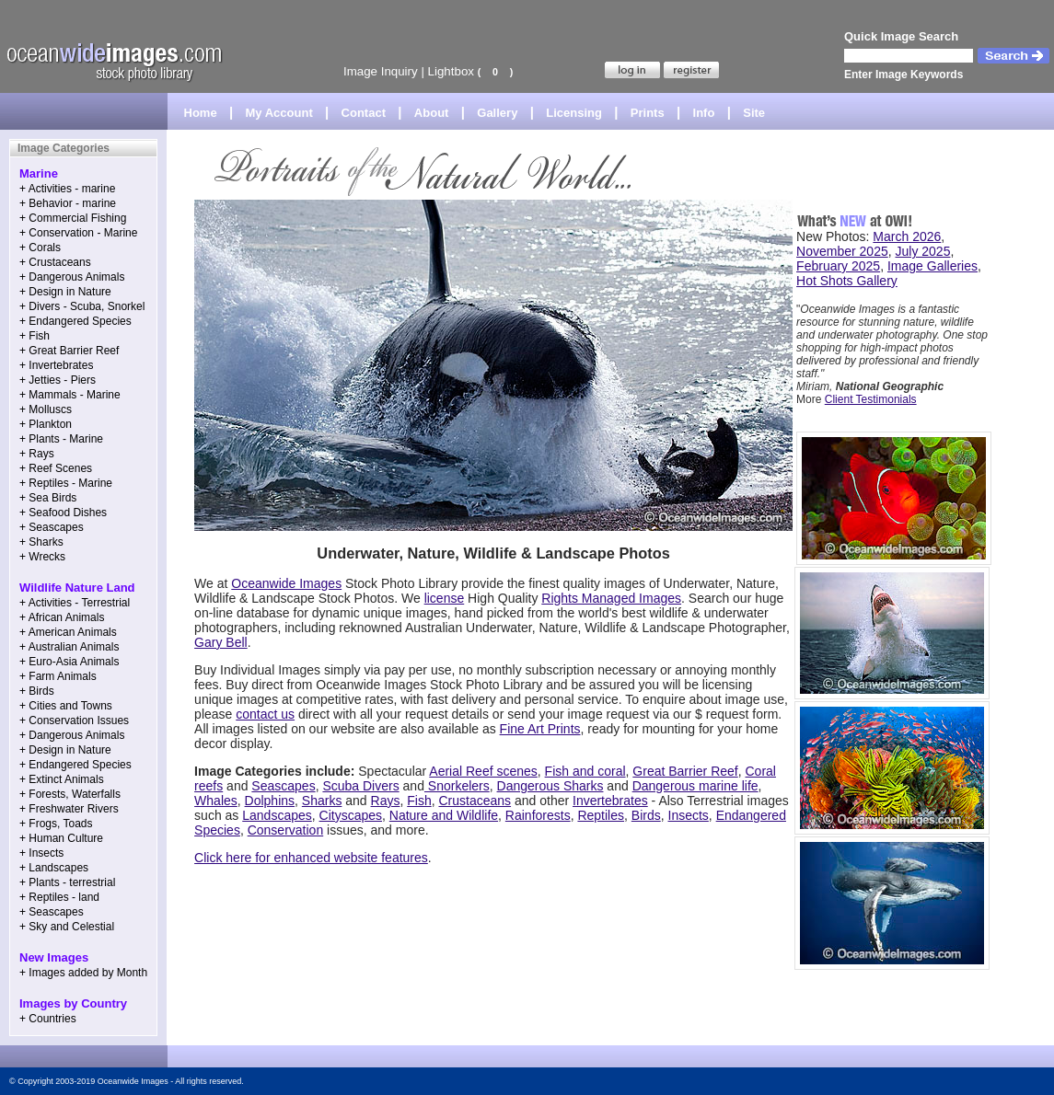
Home (200, 113)
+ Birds (36, 691)
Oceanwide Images (286, 583)
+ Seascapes (51, 527)
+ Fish (34, 335)
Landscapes (277, 815)
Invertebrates (610, 800)
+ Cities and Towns (65, 705)
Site (754, 113)
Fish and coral (585, 771)
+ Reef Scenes (55, 468)
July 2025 (923, 251)
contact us (265, 714)
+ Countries (47, 1018)
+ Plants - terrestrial (67, 882)
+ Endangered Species (75, 321)
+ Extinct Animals (61, 779)
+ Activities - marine (67, 188)
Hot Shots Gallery (847, 280)
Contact (364, 113)
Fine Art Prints (540, 728)
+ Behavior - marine (67, 203)
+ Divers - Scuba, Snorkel (82, 306)
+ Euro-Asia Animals (69, 661)
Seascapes (283, 785)
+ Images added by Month (83, 972)
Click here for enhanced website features (311, 857)
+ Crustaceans (55, 262)
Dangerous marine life (695, 785)
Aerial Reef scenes (483, 771)
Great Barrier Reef (684, 771)
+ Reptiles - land (59, 897)
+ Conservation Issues (74, 720)
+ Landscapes (53, 867)
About (431, 113)
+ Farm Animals (58, 676)
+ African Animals (61, 617)
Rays (385, 800)
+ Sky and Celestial (66, 926)
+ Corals (40, 247)
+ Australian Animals (69, 646)
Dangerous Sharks (550, 785)
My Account (279, 113)
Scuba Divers (360, 785)
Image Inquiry (380, 71)
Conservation (286, 830)
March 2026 (907, 236)
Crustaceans (474, 800)
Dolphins (270, 800)
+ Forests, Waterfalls (70, 794)
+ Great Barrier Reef (69, 350)
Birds (646, 815)
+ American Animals (68, 632)
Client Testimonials (871, 399)
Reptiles (600, 815)
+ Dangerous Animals (71, 277)
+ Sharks (41, 542)
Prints (648, 113)
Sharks (322, 800)
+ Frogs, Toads (56, 823)
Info (704, 113)
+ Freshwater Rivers (69, 808)
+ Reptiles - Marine (65, 483)
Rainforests (538, 815)
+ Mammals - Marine (70, 394)
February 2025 (838, 266)
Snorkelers (457, 785)
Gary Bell (221, 642)
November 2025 (842, 251)
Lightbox (451, 71)
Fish (419, 800)
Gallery (497, 113)
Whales (215, 800)
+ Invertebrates (56, 365)
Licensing (574, 113)
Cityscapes (350, 815)
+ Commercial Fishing (72, 218)
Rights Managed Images (611, 598)
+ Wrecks (42, 556)
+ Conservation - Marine (78, 232)
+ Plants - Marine (61, 438)
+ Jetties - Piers (57, 380)
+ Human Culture (61, 838)
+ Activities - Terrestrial (74, 602)
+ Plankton (45, 424)
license (444, 598)
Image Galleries (932, 266)
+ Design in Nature (65, 291)
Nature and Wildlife (443, 815)
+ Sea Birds (47, 497)
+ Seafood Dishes (63, 512)
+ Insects (41, 853)
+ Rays (36, 453)
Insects (688, 815)
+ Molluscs (45, 409)
